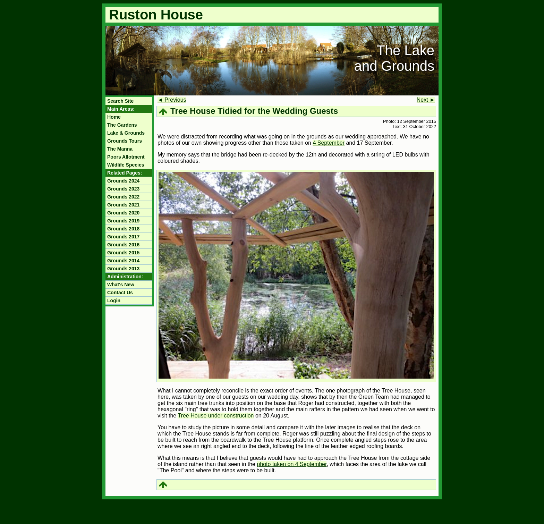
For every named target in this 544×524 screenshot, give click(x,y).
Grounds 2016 (123, 244)
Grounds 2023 (123, 189)
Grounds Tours (124, 141)
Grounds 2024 (123, 181)
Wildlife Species (125, 165)
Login (113, 300)
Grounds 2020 (123, 212)
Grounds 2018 (123, 228)
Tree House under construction (216, 416)
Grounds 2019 (123, 220)
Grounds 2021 (123, 205)
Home (114, 117)
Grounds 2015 (123, 252)
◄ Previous (172, 100)
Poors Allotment (126, 157)
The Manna (120, 149)
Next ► (426, 100)
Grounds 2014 (123, 260)
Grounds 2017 (123, 236)
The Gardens (122, 125)
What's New (120, 284)
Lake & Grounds (126, 133)
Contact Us (120, 292)
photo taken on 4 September (291, 464)
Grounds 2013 (123, 268)
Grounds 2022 (123, 197)
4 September (329, 143)
